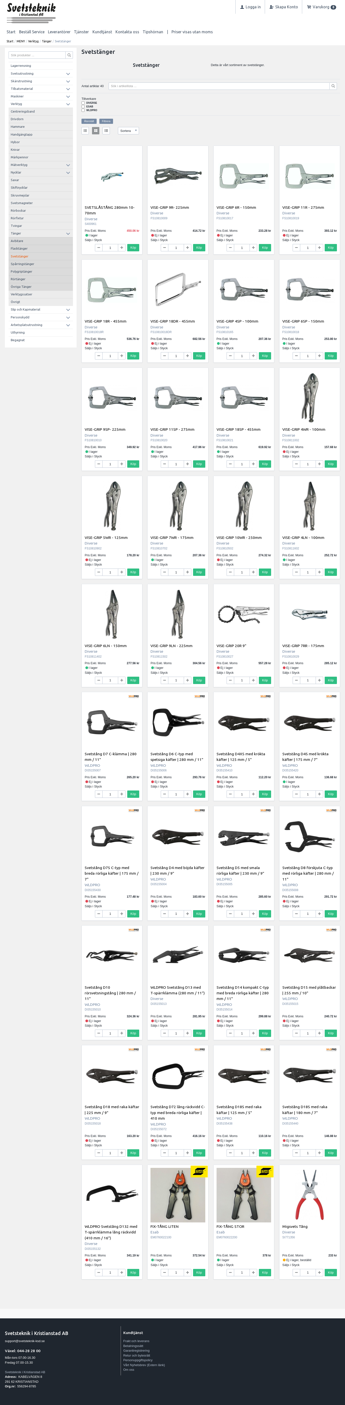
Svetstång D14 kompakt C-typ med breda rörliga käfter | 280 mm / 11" (243, 993)
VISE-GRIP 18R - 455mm (105, 321)
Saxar (15, 180)
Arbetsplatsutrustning (26, 324)
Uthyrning (18, 332)
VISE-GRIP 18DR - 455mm (172, 321)
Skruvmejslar (20, 195)
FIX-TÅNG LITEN (164, 1226)
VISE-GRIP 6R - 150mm (236, 207)
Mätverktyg (19, 164)
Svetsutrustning (22, 73)
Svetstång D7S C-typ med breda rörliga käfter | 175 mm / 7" (111, 873)
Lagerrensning (21, 65)
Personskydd (20, 317)
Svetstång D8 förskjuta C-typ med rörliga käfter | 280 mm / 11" (308, 873)
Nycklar (16, 172)
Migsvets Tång (295, 1226)
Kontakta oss (127, 32)
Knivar (15, 149)
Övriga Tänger (21, 286)
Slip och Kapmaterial (25, 309)
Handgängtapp (22, 134)
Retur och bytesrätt (136, 1355)
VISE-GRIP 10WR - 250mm (239, 537)
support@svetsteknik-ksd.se (25, 1341)
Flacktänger (19, 248)
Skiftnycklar (19, 187)
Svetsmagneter (22, 203)
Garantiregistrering (136, 1350)
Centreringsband (23, 111)
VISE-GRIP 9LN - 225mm (171, 645)
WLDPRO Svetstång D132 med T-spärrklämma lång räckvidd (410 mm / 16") (111, 1232)
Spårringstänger (22, 264)
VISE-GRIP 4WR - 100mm (303, 429)
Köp (133, 247)
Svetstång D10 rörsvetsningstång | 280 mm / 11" (110, 993)
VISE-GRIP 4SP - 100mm (237, 321)
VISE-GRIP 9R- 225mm (169, 207)
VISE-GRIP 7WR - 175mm (172, 537)
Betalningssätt (133, 1346)
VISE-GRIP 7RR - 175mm (303, 645)
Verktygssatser (21, 294)
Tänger (47, 41)
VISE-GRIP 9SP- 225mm (105, 429)
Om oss (128, 1369)
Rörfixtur (17, 218)
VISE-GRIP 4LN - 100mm (303, 537)
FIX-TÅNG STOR (230, 1226)
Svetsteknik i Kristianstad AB (25, 1372)
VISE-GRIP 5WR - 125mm (106, 537)
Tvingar (16, 225)
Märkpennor (19, 157)
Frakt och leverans (136, 1341)
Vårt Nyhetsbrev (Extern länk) (144, 1365)
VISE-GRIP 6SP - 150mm (303, 321)
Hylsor (15, 142)
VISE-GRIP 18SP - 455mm (239, 429)
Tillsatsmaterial (22, 88)
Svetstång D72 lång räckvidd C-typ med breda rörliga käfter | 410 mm (177, 1112)
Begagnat (18, 340)
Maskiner (17, 96)
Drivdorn (17, 119)
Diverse (91, 103)
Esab (89, 106)
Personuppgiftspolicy (138, 1360)
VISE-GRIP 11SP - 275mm (172, 429)
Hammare (18, 126)
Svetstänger (19, 256)
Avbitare (17, 241)
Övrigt (15, 301)
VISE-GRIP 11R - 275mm (303, 207)
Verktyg (33, 41)
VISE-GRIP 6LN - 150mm (106, 645)
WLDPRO (91, 110)
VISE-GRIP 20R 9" (231, 645)
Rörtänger (18, 279)
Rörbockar (18, 210)
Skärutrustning (21, 81)
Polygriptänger (21, 271)
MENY (21, 41)
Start (11, 32)
